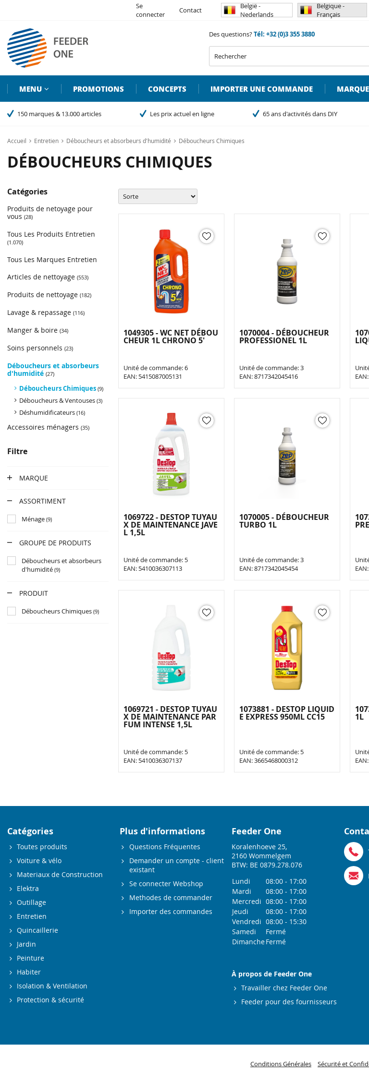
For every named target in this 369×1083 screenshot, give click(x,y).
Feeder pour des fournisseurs (289, 1001)
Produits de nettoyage (49, 294)
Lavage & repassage (46, 312)
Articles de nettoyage (47, 276)
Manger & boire (37, 330)
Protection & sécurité (50, 999)
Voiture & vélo (39, 860)
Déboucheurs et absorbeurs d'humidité (53, 369)
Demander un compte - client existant (176, 865)
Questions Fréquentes (164, 846)
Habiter (29, 971)
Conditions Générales (280, 1063)
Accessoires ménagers (48, 427)
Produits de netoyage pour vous (50, 212)
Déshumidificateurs (52, 412)
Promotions (98, 89)
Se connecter (150, 10)
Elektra (28, 888)
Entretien (32, 916)
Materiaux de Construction (60, 874)
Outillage (31, 902)
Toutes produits (42, 846)
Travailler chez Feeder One (284, 987)
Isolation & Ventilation (52, 985)
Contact (190, 10)
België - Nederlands (248, 10)
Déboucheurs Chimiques (61, 388)
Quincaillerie (37, 930)
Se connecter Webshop (166, 883)
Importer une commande (261, 89)
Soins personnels (40, 347)
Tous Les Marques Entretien (52, 259)
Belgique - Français (322, 10)
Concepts (167, 89)
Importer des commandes (170, 911)
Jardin (26, 944)
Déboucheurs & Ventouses (60, 400)
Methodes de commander (170, 897)
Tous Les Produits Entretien (51, 237)
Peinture (30, 958)
